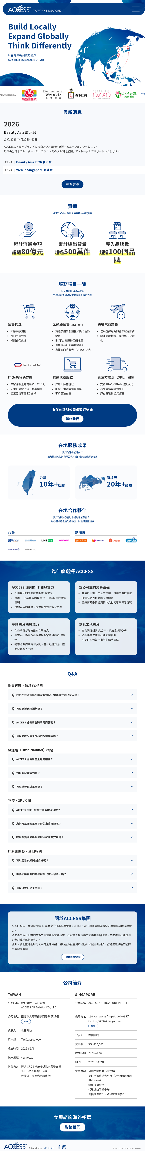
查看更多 (72, 184)
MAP (26, 1021)
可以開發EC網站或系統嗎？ (30, 860)
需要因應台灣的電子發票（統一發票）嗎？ (39, 873)
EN (49, 1147)
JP (45, 1147)
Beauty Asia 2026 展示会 (34, 162)
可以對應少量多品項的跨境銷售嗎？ (35, 735)
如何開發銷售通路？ (26, 772)
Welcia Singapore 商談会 (34, 170)
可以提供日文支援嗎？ (27, 887)
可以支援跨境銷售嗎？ (27, 708)
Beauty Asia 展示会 (20, 132)
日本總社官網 (72, 957)
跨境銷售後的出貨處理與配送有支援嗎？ (38, 836)
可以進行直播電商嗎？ (27, 786)
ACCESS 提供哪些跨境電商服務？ (34, 722)
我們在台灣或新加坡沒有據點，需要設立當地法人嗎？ (46, 694)
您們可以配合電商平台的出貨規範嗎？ (36, 823)
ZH (52, 1147)
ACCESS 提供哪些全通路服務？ (32, 759)
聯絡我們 (72, 418)
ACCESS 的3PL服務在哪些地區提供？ (36, 809)
